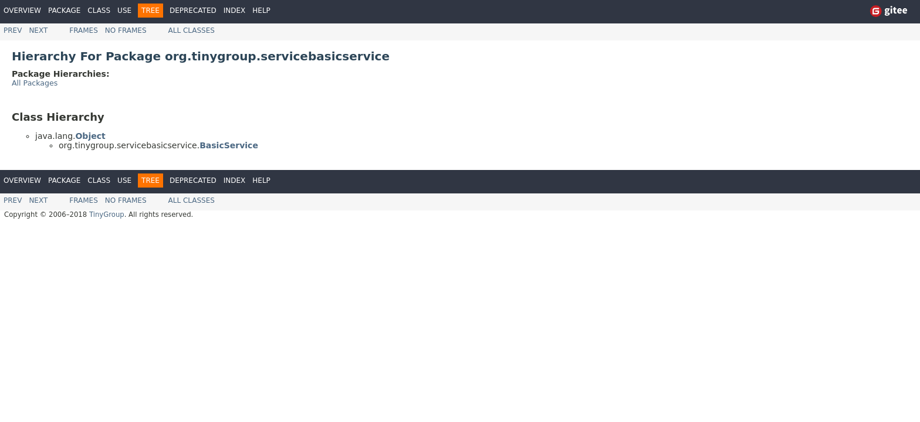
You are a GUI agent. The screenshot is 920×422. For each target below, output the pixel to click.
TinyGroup (106, 214)
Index (235, 10)
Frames (83, 30)
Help (261, 10)
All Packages (35, 83)
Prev (13, 30)
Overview (22, 10)
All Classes (191, 30)
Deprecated (193, 10)
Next (38, 30)
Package (64, 10)
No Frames (126, 30)
